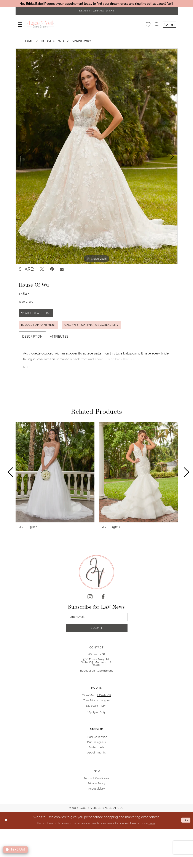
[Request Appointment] (97, 12)
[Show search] (157, 25)
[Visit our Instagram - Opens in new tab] (90, 601)
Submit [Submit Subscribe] (96, 633)
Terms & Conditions (96, 783)
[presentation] (55, 476)
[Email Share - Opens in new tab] (62, 270)
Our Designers (96, 747)
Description (32, 340)
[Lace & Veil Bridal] (40, 25)
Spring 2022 (81, 42)
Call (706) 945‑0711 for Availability (97, 328)
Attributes (59, 340)
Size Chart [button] (26, 303)
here (151, 829)
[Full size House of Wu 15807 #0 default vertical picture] (96, 157)
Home (28, 42)
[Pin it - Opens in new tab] (52, 270)
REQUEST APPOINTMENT (39, 328)
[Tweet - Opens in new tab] (42, 270)
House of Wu (52, 42)
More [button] (27, 371)
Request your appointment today (65, 4)
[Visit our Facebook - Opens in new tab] (103, 601)
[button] (20, 25)
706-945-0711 (96, 659)
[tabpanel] (96, 157)
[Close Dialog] (7, 826)
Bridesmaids (97, 753)
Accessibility (96, 794)
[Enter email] (97, 621)
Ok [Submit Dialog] (185, 826)
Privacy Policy (96, 789)
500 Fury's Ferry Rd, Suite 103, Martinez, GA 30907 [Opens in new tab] (96, 668)
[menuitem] (20, 25)
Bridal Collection (96, 742)
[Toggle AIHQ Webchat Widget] (15, 849)
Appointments (96, 758)
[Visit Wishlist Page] (148, 25)
